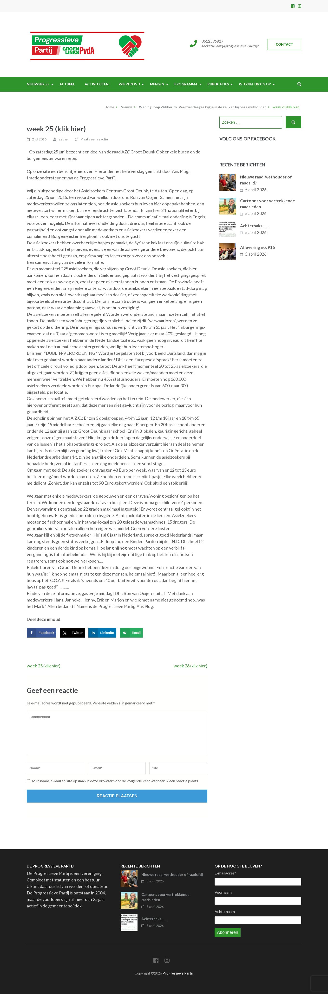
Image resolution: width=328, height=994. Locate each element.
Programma (185, 84)
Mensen (157, 84)
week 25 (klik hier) (43, 665)
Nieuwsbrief (38, 84)
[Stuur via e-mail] (131, 633)
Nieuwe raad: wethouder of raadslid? (266, 180)
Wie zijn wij (129, 84)
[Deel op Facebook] (41, 633)
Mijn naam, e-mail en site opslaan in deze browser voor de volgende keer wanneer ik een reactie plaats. (115, 781)
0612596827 (212, 41)
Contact (284, 44)
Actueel (67, 84)
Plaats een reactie (94, 139)
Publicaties (218, 84)
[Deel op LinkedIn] (102, 633)
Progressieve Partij (178, 973)
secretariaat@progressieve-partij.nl (231, 46)
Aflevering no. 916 (257, 247)
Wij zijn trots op (255, 84)
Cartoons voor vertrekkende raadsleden (267, 203)
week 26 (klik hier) (190, 665)
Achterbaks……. (254, 225)
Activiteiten (97, 84)
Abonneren (227, 932)
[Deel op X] (72, 633)
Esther (64, 139)
